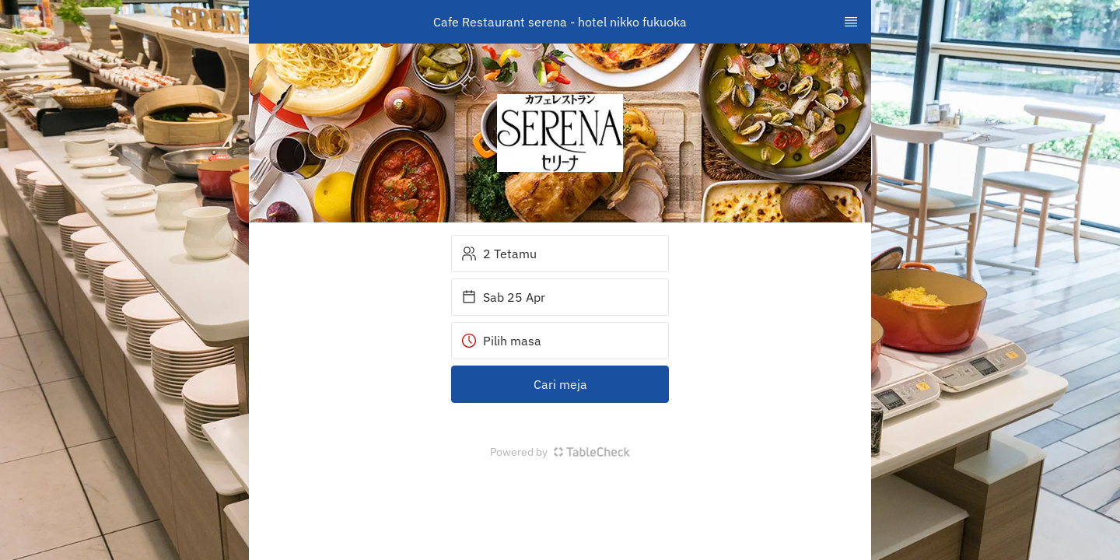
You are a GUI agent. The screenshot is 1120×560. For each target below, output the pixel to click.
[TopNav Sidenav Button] (851, 22)
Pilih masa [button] (501, 340)
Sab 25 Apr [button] (503, 297)
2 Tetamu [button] (499, 253)
